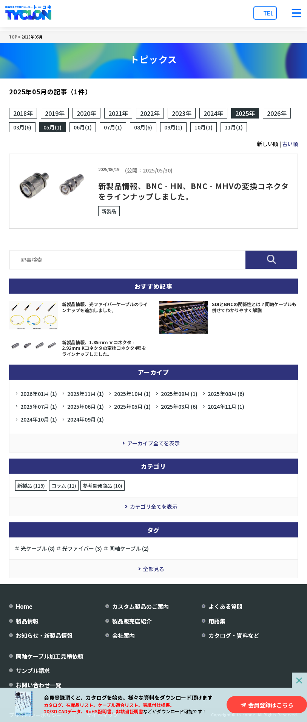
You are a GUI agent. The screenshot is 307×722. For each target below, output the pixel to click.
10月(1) (203, 127)
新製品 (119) (31, 485)
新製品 (109, 211)
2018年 (23, 113)
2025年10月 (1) (132, 393)
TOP (13, 37)
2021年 (118, 113)
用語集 (216, 621)
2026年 (277, 113)
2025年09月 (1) (179, 393)
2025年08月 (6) (226, 393)
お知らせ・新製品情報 (44, 635)
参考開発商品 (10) (102, 485)
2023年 (181, 113)
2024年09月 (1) (85, 419)
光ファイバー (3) (82, 548)
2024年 (213, 113)
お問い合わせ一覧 (38, 685)
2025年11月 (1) (85, 393)
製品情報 (27, 621)
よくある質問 (225, 606)
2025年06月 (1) (85, 406)
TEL (268, 13)
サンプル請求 (33, 670)
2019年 (55, 113)
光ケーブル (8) (38, 548)
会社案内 (123, 635)
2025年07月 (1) (38, 406)
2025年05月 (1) (132, 406)
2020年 (86, 113)
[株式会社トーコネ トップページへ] (28, 13)
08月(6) (143, 127)
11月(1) (234, 127)
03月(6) (22, 127)
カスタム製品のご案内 (140, 606)
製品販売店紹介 (132, 621)
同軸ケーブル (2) (129, 548)
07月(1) (113, 127)
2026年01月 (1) (38, 393)
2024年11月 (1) (226, 406)
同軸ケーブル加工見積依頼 (49, 656)
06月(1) (83, 127)
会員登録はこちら (270, 705)
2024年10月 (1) (38, 419)
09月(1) (173, 127)
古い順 (290, 144)
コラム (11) (63, 485)
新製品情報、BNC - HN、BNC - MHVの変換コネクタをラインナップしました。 (193, 191)
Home (24, 606)
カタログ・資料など (233, 635)
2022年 (150, 113)
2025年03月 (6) (179, 406)
